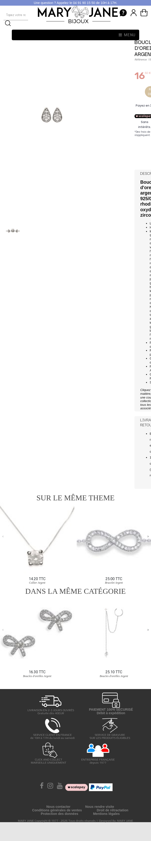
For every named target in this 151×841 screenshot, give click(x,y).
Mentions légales (106, 814)
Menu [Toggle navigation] (127, 35)
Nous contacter (58, 807)
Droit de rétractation (112, 810)
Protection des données (59, 814)
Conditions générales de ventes (57, 810)
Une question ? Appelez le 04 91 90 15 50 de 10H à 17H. (75, 3)
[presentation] (3, 536)
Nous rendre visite (99, 807)
